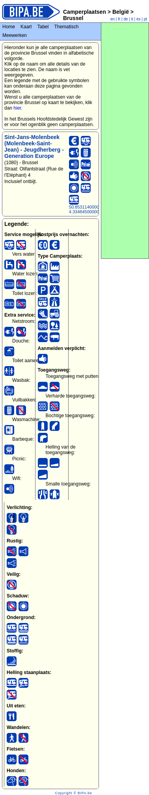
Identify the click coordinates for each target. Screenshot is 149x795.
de (126, 19)
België (120, 12)
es (138, 19)
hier (17, 108)
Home (8, 26)
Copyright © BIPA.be (73, 793)
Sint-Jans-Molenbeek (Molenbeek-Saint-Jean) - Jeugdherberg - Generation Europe (34, 146)
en (112, 19)
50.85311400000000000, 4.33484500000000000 (93, 209)
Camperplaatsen (84, 12)
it (132, 19)
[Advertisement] (125, 140)
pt (145, 19)
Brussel (73, 18)
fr (119, 19)
